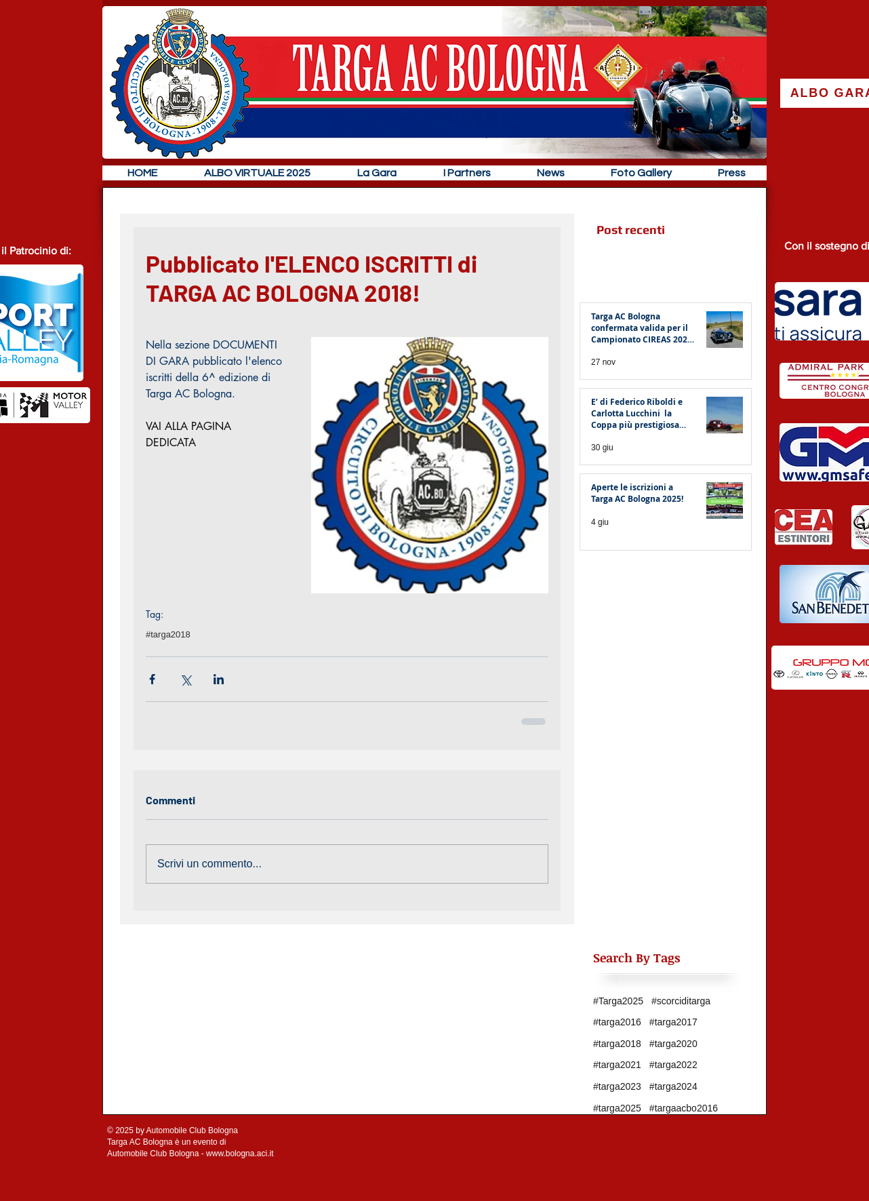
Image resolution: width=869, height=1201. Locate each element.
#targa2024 (673, 1086)
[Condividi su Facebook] (152, 679)
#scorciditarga (680, 1001)
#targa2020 (673, 1043)
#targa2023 (617, 1086)
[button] (377, 173)
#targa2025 (617, 1108)
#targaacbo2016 (683, 1108)
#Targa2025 (618, 1001)
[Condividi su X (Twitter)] (185, 679)
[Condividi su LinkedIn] (218, 679)
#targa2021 (617, 1064)
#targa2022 (673, 1064)
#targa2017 (673, 1022)
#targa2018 (168, 634)
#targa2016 (617, 1022)
